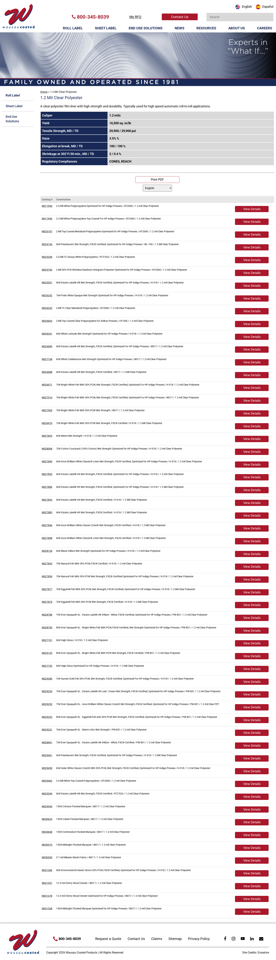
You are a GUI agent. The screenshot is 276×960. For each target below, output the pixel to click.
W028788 (47, 614)
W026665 (47, 320)
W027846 (47, 525)
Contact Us (179, 17)
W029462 (47, 780)
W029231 (47, 729)
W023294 (47, 793)
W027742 (47, 665)
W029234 (47, 691)
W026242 (47, 295)
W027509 (47, 410)
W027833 (47, 474)
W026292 (47, 308)
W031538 (47, 908)
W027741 (47, 640)
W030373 (47, 844)
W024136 (47, 244)
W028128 (47, 551)
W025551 (47, 282)
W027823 (47, 435)
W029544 (47, 806)
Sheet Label (106, 28)
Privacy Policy (199, 939)
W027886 (47, 487)
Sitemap (175, 939)
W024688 (47, 372)
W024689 (47, 346)
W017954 (47, 206)
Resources (206, 28)
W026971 (47, 384)
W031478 (47, 895)
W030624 (47, 819)
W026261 (47, 333)
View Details (252, 209)
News (179, 28)
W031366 (47, 870)
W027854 (47, 576)
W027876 (47, 601)
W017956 (47, 218)
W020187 (47, 231)
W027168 (47, 359)
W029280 (47, 678)
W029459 (47, 768)
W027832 (47, 499)
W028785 (47, 627)
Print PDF (157, 179)
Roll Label (73, 28)
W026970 (47, 423)
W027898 (47, 538)
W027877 (47, 589)
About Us (236, 28)
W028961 (47, 742)
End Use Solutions (145, 28)
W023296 (47, 257)
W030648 (47, 831)
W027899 (47, 461)
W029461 (47, 755)
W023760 (47, 269)
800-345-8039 (90, 17)
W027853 (47, 563)
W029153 (47, 653)
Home (44, 91)
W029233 (47, 704)
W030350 (47, 857)
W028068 (47, 448)
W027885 (47, 512)
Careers (264, 28)
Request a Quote (108, 939)
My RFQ (135, 17)
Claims (156, 939)
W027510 (47, 397)
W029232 (47, 717)
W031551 (47, 883)
